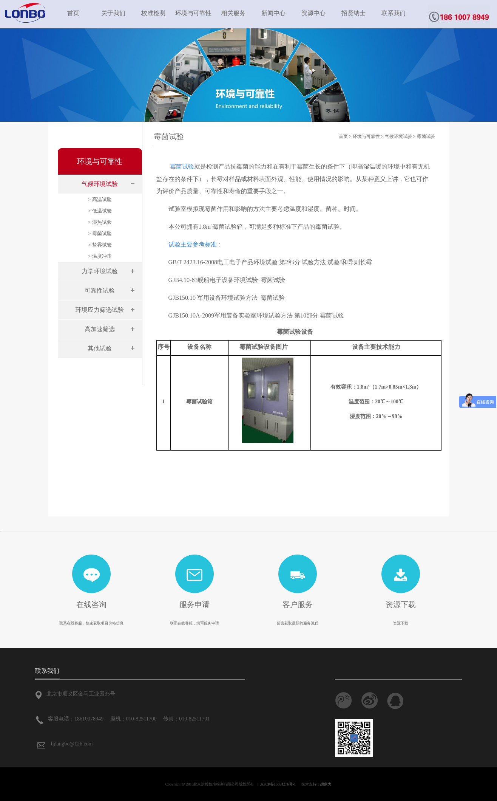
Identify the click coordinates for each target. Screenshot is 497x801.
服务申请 (194, 604)
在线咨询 (91, 604)
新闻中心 (273, 13)
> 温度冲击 (100, 256)
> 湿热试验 (100, 222)
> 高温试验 (100, 199)
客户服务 (297, 604)
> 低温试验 (100, 211)
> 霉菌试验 (100, 233)
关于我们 (113, 13)
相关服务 (233, 13)
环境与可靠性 (193, 13)
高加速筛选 (100, 329)
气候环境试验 (100, 184)
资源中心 (313, 13)
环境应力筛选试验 (100, 310)
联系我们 (393, 13)
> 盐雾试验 (100, 245)
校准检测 (153, 13)
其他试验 (100, 348)
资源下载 (401, 604)
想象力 (326, 784)
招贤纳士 (353, 13)
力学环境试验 (100, 271)
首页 (73, 13)
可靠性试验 (100, 290)
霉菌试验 (426, 136)
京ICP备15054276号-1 (278, 784)
